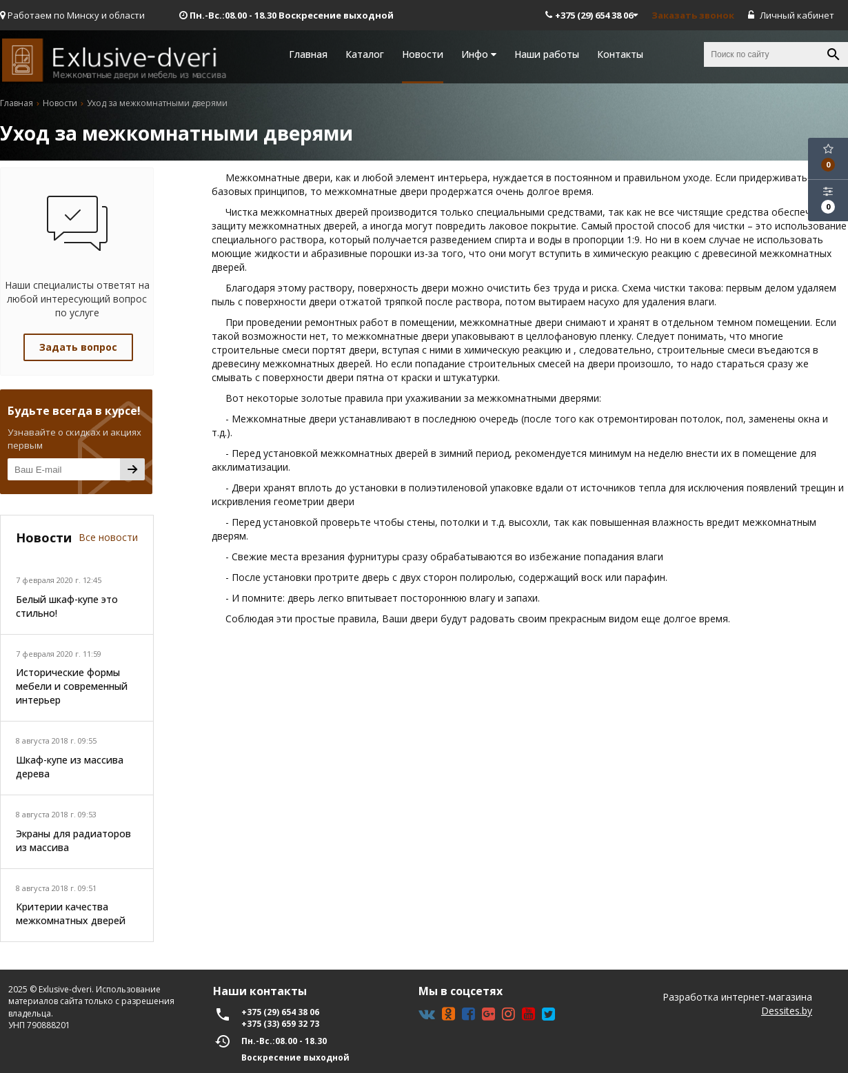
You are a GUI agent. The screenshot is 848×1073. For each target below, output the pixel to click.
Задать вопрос (78, 347)
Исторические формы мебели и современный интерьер (72, 686)
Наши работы (546, 54)
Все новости (108, 537)
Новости (422, 54)
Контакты (620, 54)
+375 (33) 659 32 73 (280, 1024)
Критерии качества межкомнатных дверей (70, 913)
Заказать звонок (693, 15)
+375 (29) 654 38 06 (591, 15)
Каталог (364, 54)
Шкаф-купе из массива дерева (69, 766)
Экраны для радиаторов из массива (73, 840)
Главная (308, 54)
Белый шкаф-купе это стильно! (67, 606)
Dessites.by (786, 1010)
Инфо (478, 54)
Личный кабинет (791, 15)
